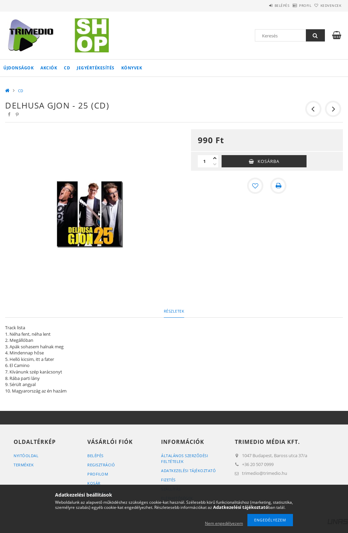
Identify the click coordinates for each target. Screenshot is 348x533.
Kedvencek (327, 5)
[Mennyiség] (204, 161)
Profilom (97, 474)
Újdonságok (18, 68)
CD (67, 68)
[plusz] (214, 158)
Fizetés (168, 479)
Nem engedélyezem (224, 523)
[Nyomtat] (278, 186)
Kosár (94, 483)
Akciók (48, 68)
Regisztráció (101, 464)
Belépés (264, 5)
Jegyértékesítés (96, 68)
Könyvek (131, 68)
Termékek (24, 464)
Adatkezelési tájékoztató (188, 470)
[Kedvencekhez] (255, 186)
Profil (295, 5)
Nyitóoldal (26, 455)
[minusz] (214, 164)
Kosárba (268, 161)
